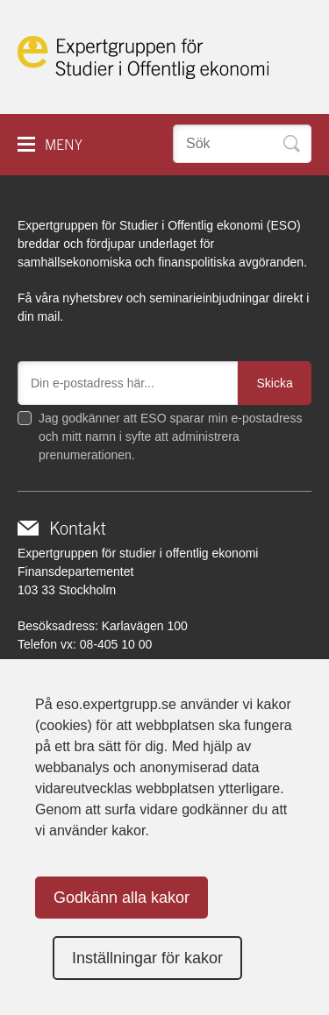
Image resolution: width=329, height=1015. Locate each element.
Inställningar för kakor (147, 958)
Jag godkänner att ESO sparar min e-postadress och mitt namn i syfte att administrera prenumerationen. (170, 436)
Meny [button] (63, 145)
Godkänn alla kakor (122, 897)
